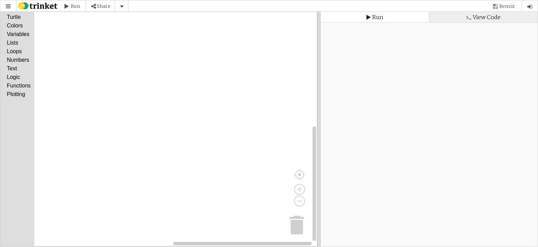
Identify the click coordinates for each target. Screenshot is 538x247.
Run (75, 6)
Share (103, 6)
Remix (507, 6)
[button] (8, 6)
